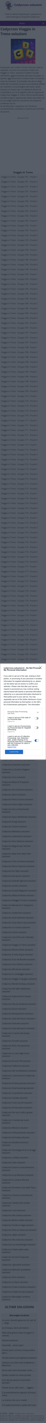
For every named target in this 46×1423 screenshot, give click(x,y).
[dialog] (23, 711)
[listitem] (23, 712)
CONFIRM (14, 752)
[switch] (37, 718)
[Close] (41, 668)
